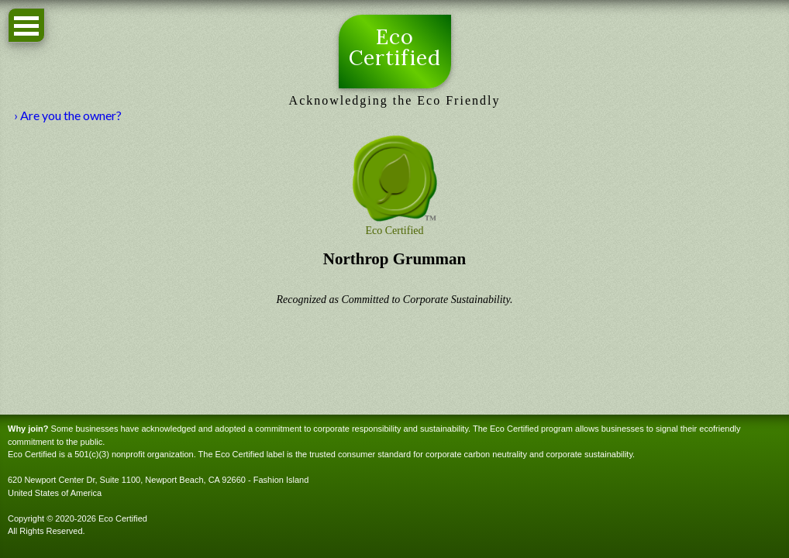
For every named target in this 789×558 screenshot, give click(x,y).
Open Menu (26, 25)
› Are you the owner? (68, 115)
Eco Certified (395, 48)
